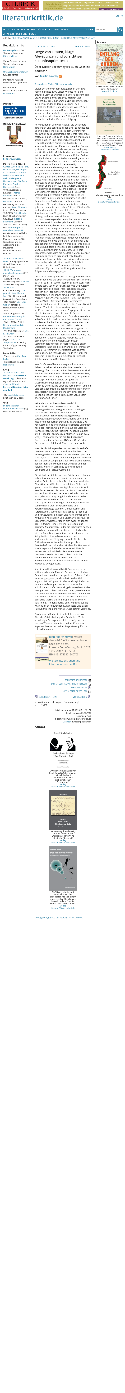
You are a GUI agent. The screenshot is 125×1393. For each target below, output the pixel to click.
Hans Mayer (9, 66)
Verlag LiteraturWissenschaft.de (63, 785)
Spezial (31, 29)
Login (32, 33)
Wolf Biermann (17, 175)
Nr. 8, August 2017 (41, 38)
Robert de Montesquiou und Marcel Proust (14, 318)
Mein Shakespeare (12, 178)
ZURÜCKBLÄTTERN (45, 46)
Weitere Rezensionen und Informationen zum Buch (64, 662)
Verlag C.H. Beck (109, 91)
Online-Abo (8, 93)
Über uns (21, 33)
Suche (89, 29)
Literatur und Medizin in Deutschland (14, 326)
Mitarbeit (8, 33)
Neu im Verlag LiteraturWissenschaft (109, 148)
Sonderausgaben (12, 158)
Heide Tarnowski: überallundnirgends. (13, 271)
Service (65, 29)
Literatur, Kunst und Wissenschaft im (14, 375)
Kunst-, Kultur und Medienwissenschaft (74, 38)
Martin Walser (13, 172)
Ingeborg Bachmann (12, 220)
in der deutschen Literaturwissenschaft (13, 407)
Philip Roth (23, 166)
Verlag (119, 16)
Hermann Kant (10, 181)
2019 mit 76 (8, 287)
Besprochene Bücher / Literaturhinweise (54, 84)
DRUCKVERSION (81, 687)
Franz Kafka (8, 364)
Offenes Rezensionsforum (15, 71)
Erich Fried (8, 201)
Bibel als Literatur (16, 394)
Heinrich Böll (9, 169)
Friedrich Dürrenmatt (12, 185)
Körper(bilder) (10, 56)
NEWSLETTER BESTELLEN (77, 691)
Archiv (21, 29)
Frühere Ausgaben (21, 38)
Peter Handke (20, 213)
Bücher (41, 29)
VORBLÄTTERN (83, 46)
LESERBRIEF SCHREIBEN (77, 680)
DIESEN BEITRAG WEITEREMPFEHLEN (71, 683)
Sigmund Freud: (15, 387)
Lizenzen (67, 721)
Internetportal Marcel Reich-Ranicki (13, 229)
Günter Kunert (10, 166)
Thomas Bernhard (11, 194)
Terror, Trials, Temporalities (12, 341)
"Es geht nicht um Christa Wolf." (14, 293)
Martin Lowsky (49, 76)
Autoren (53, 29)
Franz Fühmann (19, 207)
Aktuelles (9, 29)
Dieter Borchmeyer (60, 637)
